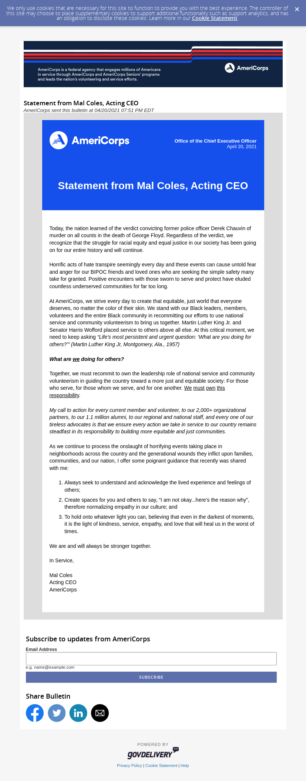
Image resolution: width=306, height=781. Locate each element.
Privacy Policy (129, 765)
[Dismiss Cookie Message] (296, 7)
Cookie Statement (215, 17)
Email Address (41, 649)
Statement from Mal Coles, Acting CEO (153, 185)
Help (185, 765)
